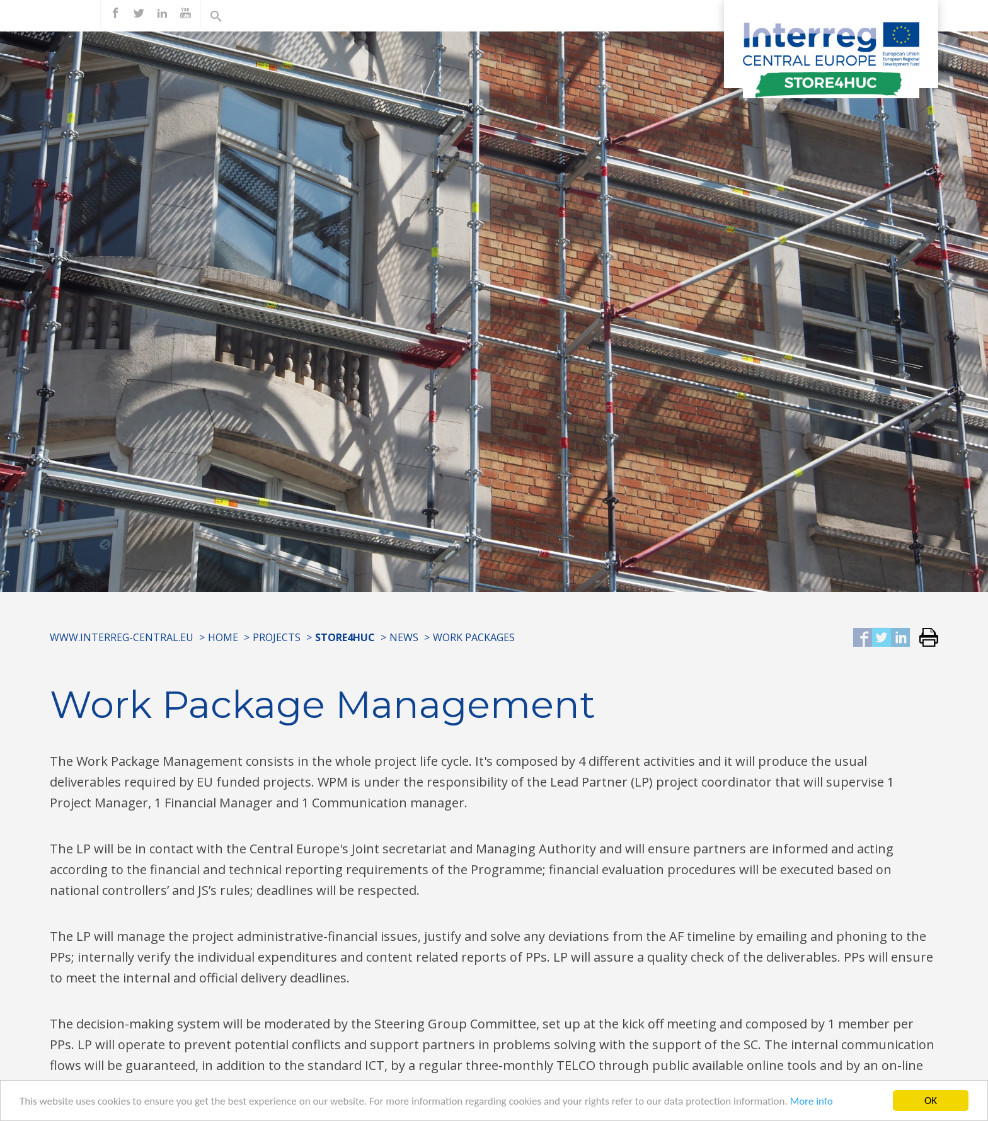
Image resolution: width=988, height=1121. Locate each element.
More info (811, 1104)
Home (223, 637)
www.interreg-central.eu (121, 637)
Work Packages (474, 637)
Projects (277, 637)
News (403, 637)
